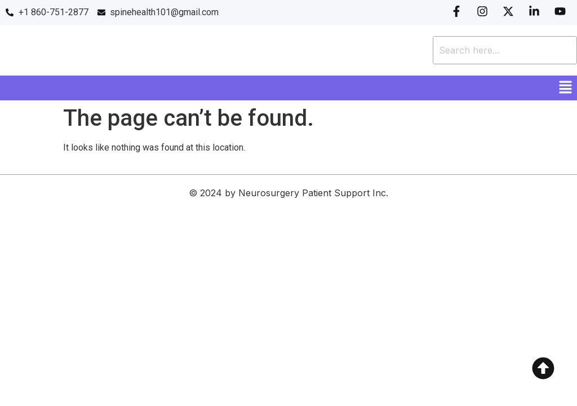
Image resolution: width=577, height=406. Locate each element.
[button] (565, 88)
